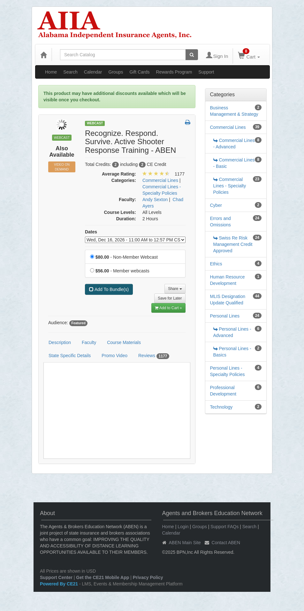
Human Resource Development (227, 280)
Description (60, 342)
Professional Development (223, 390)
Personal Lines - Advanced (232, 332)
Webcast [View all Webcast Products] (95, 123)
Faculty (89, 342)
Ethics (216, 263)
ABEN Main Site (185, 542)
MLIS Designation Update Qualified (228, 299)
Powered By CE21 (59, 583)
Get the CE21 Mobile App (102, 577)
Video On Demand (62, 167)
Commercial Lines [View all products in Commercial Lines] (160, 180)
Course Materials (124, 342)
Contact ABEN (226, 542)
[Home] (43, 55)
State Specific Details (70, 355)
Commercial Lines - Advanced (234, 143)
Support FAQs (224, 526)
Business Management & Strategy (234, 111)
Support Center (56, 577)
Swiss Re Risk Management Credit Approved (233, 244)
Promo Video (114, 355)
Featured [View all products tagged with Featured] (78, 323)
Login (183, 526)
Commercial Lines (228, 127)
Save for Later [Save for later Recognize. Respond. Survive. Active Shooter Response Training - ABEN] (170, 298)
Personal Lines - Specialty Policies (227, 371)
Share (175, 288)
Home (51, 71)
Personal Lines (225, 315)
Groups (116, 71)
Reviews (154, 356)
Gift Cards (139, 71)
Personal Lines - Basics (232, 351)
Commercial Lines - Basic (234, 163)
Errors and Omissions (220, 221)
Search (70, 71)
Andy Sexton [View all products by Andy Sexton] (155, 199)
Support (206, 71)
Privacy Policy (148, 577)
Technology (221, 407)
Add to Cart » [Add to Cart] (168, 308)
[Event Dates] (135, 240)
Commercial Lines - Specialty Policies (229, 186)
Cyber (216, 205)
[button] (187, 123)
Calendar (93, 71)
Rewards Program (174, 71)
